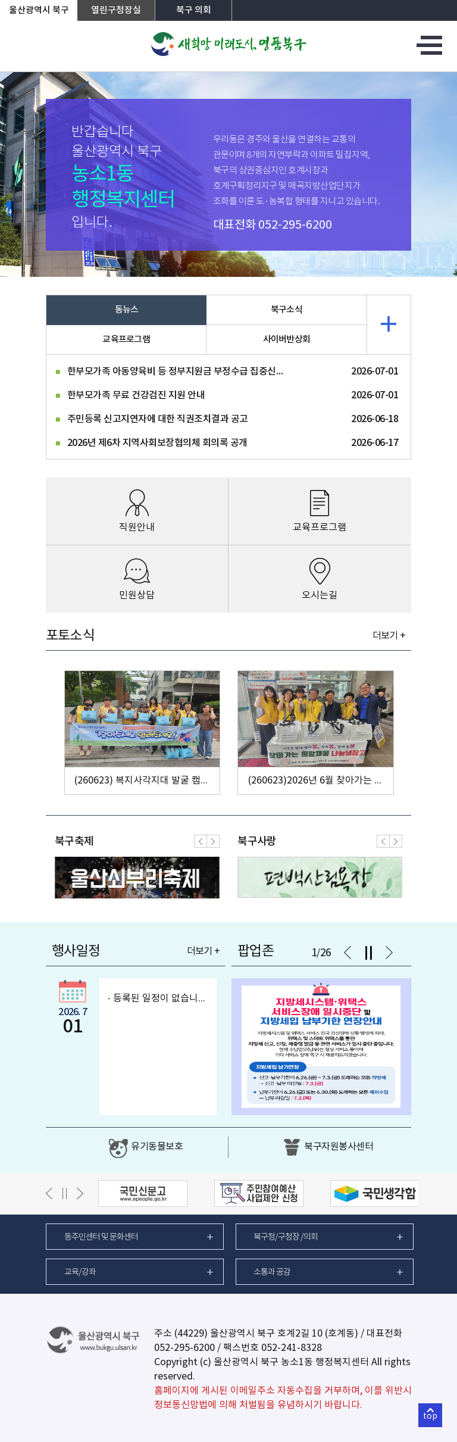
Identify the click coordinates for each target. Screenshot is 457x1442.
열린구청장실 (116, 10)
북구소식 (286, 310)
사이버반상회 (287, 340)
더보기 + (389, 636)
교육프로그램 (126, 340)
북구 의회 (193, 10)
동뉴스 (127, 310)
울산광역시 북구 (39, 10)
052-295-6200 (295, 225)
